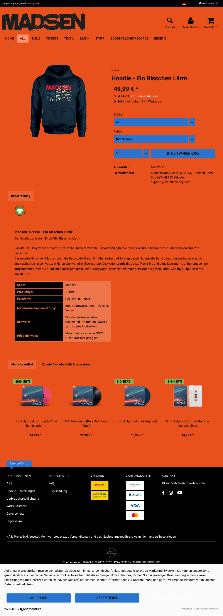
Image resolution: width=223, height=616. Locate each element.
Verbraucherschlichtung (23, 498)
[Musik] (84, 39)
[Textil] (69, 39)
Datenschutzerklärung (176, 598)
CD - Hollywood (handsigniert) (137, 421)
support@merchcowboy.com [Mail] (183, 483)
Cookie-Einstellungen (21, 491)
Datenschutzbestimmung (206, 608)
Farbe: (118, 131)
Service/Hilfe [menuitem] (208, 3)
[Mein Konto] (191, 21)
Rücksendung (58, 491)
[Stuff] (99, 39)
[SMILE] (36, 39)
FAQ (51, 483)
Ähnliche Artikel (22, 364)
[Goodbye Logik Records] (129, 39)
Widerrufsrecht (17, 506)
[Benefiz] (160, 39)
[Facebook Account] (163, 492)
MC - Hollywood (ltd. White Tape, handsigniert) (187, 423)
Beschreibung (20, 196)
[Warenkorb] (211, 21)
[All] (23, 39)
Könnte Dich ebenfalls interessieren (66, 364)
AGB (10, 483)
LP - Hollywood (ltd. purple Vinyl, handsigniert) (35, 423)
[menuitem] (186, 3)
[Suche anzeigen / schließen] (170, 21)
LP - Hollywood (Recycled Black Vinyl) (86, 423)
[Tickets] (52, 39)
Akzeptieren (107, 598)
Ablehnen (38, 598)
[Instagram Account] (171, 492)
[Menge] (131, 153)
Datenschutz (15, 513)
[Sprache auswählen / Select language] (185, 3)
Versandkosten (80, 536)
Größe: (118, 114)
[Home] (9, 39)
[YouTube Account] (179, 492)
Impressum (14, 521)
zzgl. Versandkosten (144, 96)
